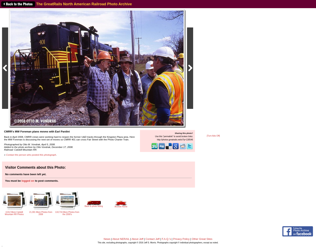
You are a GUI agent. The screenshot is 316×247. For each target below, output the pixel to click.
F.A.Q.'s (166, 238)
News (107, 238)
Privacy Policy (181, 238)
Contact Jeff (152, 238)
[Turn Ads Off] (213, 136)
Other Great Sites (202, 238)
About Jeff (137, 238)
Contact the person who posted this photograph (31, 154)
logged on (28, 180)
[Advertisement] (213, 72)
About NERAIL (120, 238)
